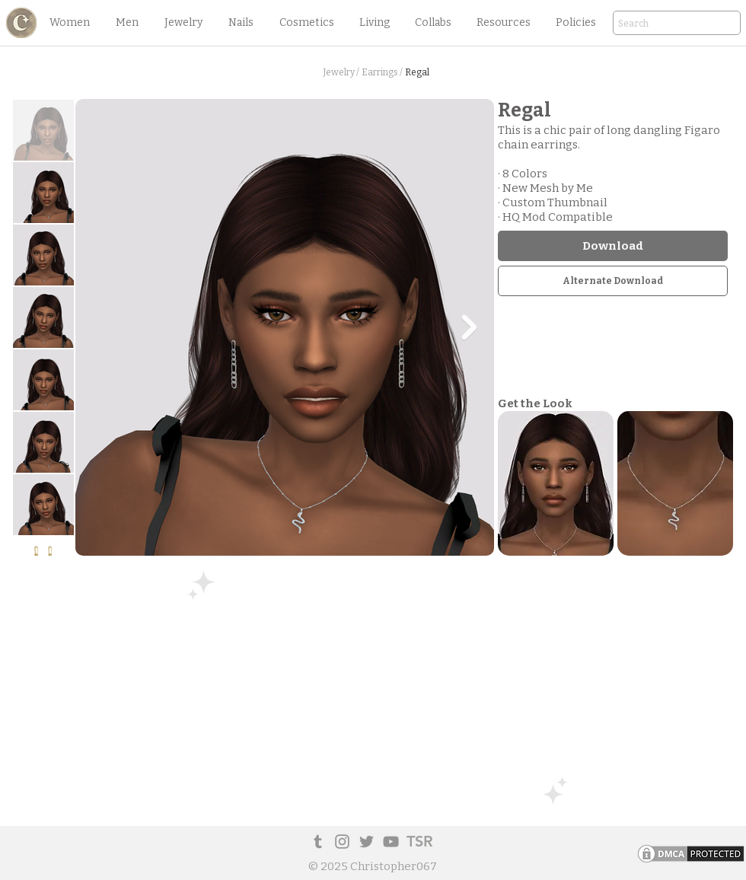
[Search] (655, 24)
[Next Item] (469, 327)
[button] (69, 23)
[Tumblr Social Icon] (317, 841)
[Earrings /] (382, 72)
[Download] (613, 246)
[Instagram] (342, 841)
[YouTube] (390, 841)
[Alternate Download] (613, 281)
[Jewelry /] (340, 72)
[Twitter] (366, 841)
